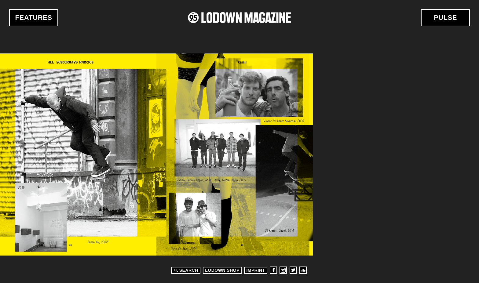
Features (33, 17)
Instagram (283, 270)
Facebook (273, 270)
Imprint (255, 270)
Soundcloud (303, 270)
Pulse (445, 17)
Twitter (293, 270)
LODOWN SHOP (222, 270)
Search (185, 270)
